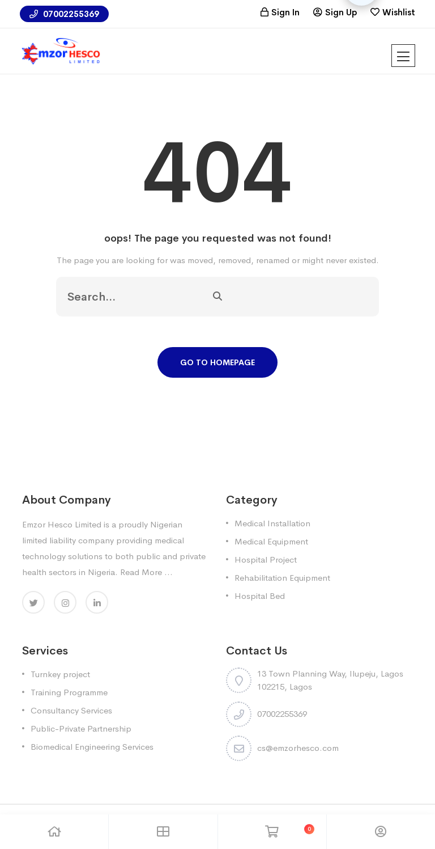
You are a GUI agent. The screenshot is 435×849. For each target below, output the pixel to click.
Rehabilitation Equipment (282, 577)
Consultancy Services (71, 710)
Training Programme (69, 692)
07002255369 (64, 14)
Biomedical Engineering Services (92, 746)
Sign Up (341, 12)
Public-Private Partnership (81, 728)
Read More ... (146, 572)
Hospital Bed (259, 595)
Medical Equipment (271, 541)
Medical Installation (272, 523)
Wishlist (398, 12)
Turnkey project (60, 674)
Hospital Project (265, 559)
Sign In (285, 12)
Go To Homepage (217, 362)
